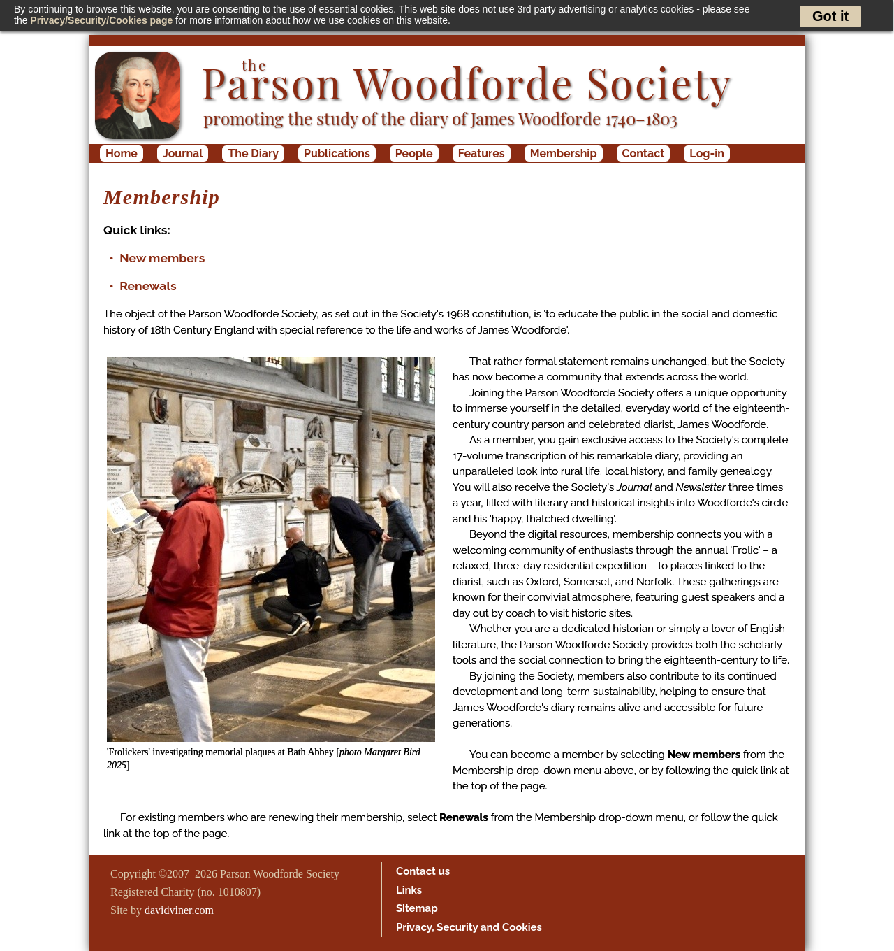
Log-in (706, 153)
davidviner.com (179, 910)
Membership (563, 153)
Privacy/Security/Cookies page (101, 20)
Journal (183, 153)
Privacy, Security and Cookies (469, 927)
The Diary (253, 153)
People (414, 153)
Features (481, 153)
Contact (643, 153)
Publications (337, 153)
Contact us (423, 871)
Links (409, 890)
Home (121, 153)
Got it (830, 16)
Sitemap (417, 908)
